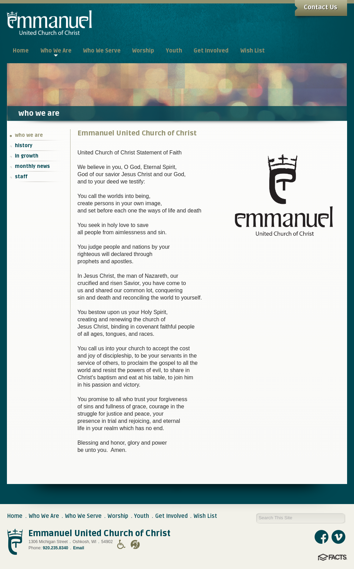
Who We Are (44, 516)
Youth (141, 516)
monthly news (32, 166)
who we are (29, 135)
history (23, 146)
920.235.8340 (55, 548)
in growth (26, 156)
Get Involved (171, 516)
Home (14, 516)
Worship (118, 516)
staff (21, 177)
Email (78, 548)
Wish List (205, 516)
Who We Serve (83, 516)
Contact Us (320, 7)
